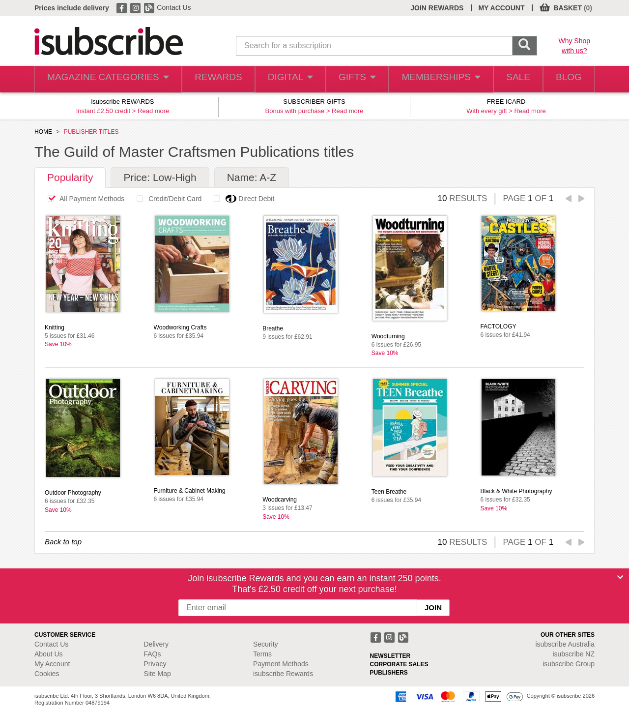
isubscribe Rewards (283, 674)
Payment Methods (281, 664)
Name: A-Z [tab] (251, 177)
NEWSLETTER (390, 655)
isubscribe (565, 644)
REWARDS (208, 79)
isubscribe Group (569, 664)
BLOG (566, 79)
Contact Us (174, 7)
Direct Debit (241, 199)
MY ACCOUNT (501, 8)
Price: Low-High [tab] (159, 177)
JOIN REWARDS (436, 8)
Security (265, 644)
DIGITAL (281, 79)
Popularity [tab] (70, 177)
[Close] (620, 577)
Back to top (63, 541)
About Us (48, 654)
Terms (262, 654)
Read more (153, 111)
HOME (43, 131)
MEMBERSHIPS (433, 79)
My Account (52, 664)
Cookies (46, 674)
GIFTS (351, 79)
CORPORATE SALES (399, 664)
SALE (511, 79)
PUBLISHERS (389, 672)
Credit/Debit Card (166, 199)
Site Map (157, 674)
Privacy (155, 664)
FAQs (152, 654)
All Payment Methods (83, 199)
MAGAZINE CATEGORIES (103, 79)
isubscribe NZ (573, 654)
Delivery (156, 644)
